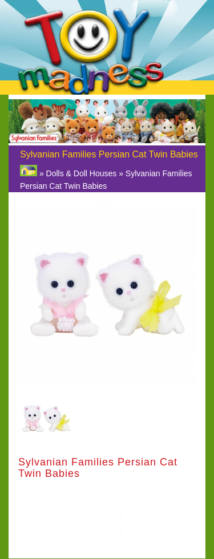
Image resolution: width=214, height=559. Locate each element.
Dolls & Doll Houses (81, 173)
